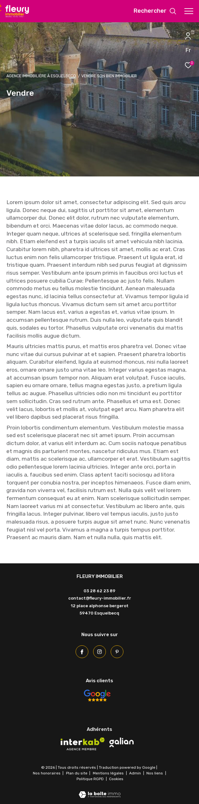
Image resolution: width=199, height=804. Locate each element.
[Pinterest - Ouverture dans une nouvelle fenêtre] (117, 651)
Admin (135, 773)
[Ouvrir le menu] (189, 11)
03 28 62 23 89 (99, 590)
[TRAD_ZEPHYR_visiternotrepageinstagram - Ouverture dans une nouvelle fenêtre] (99, 651)
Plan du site (77, 773)
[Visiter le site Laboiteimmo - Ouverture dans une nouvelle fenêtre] (99, 790)
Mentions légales (109, 773)
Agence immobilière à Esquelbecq (41, 75)
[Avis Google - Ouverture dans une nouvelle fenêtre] (97, 695)
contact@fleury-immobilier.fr (99, 598)
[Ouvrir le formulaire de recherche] (155, 11)
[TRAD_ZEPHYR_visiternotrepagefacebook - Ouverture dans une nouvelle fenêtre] (82, 651)
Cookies (116, 779)
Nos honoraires (47, 773)
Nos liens (155, 773)
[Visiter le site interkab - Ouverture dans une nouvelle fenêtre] (83, 744)
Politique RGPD (90, 779)
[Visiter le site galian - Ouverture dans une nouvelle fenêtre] (121, 742)
